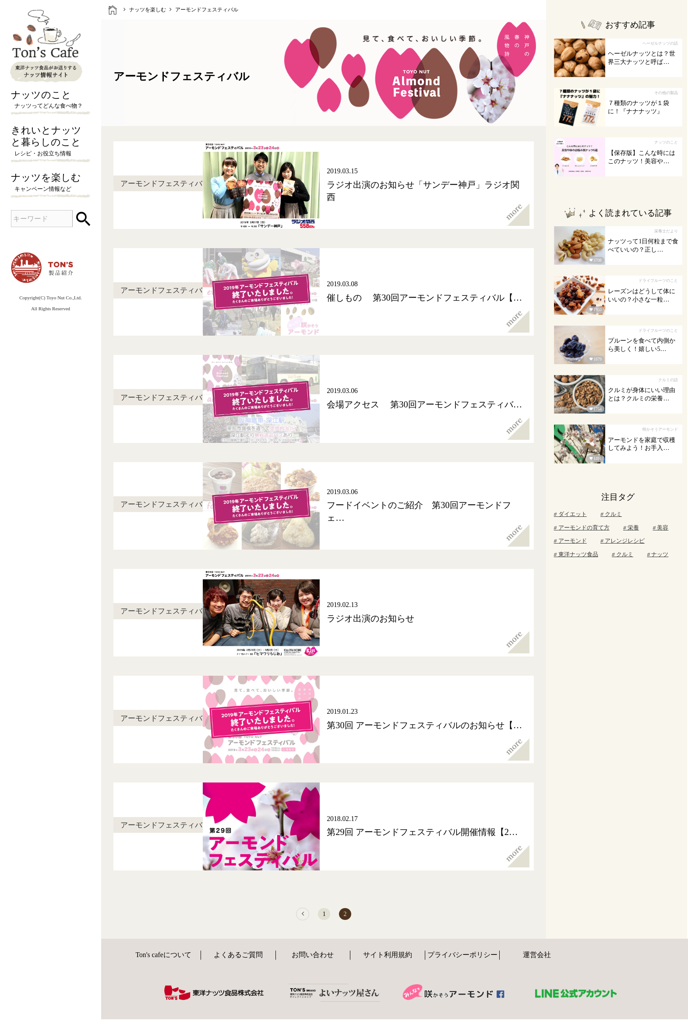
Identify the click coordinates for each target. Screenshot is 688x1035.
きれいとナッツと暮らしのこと (50, 141)
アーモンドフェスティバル (206, 10)
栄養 (631, 527)
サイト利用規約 (387, 963)
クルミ (611, 514)
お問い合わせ (313, 963)
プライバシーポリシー (462, 963)
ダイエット (570, 514)
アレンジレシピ (622, 540)
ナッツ (657, 554)
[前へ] (294, 918)
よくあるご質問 (238, 963)
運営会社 (537, 963)
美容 (660, 527)
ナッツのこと (50, 100)
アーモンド (570, 540)
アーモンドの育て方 (582, 527)
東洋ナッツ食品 (576, 554)
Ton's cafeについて (163, 963)
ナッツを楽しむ (50, 182)
